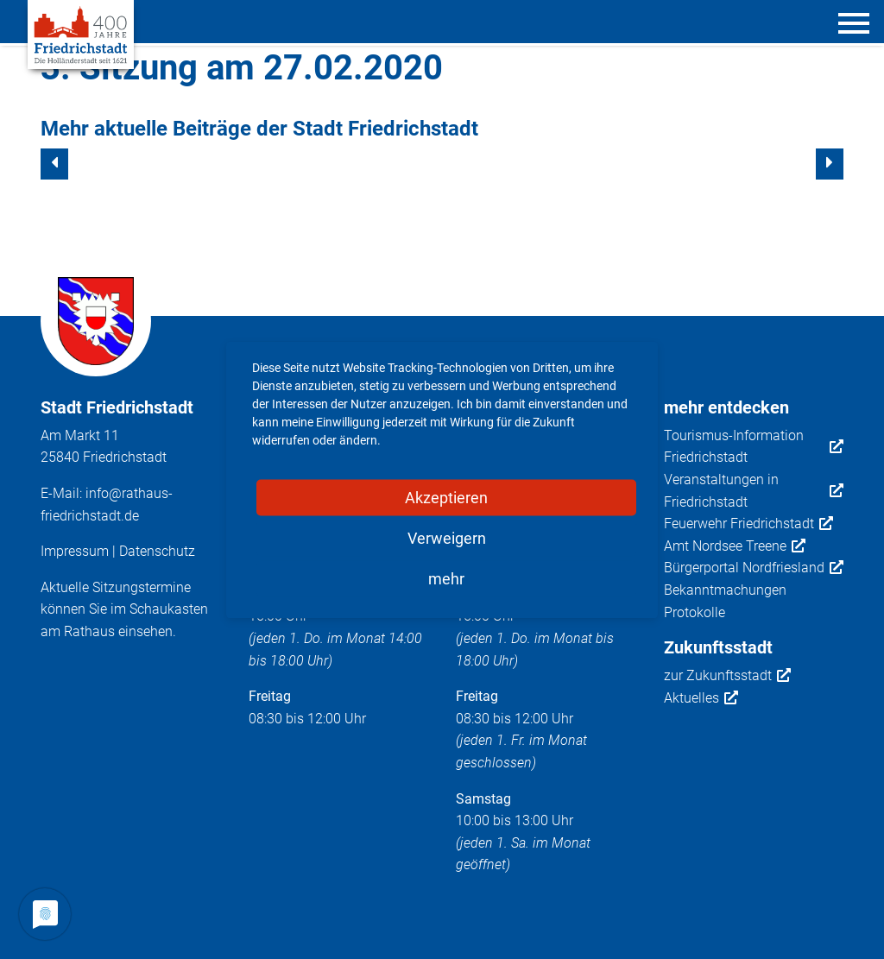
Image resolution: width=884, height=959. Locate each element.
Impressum (75, 551)
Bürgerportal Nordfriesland (753, 568)
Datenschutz (157, 551)
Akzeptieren (446, 497)
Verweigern (446, 537)
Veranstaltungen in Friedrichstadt (754, 490)
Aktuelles (701, 698)
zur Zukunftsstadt (727, 676)
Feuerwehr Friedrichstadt (748, 524)
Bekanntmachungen (725, 590)
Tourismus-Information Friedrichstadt (754, 446)
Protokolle (694, 612)
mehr (446, 578)
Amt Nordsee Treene (734, 546)
